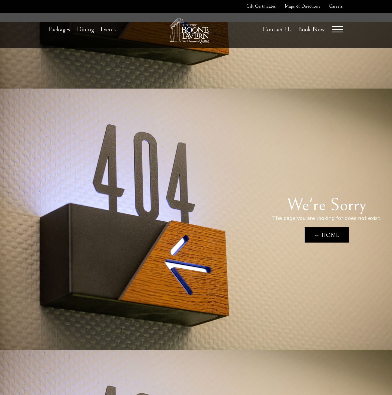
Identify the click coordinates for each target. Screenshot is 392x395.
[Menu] (337, 29)
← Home (326, 235)
